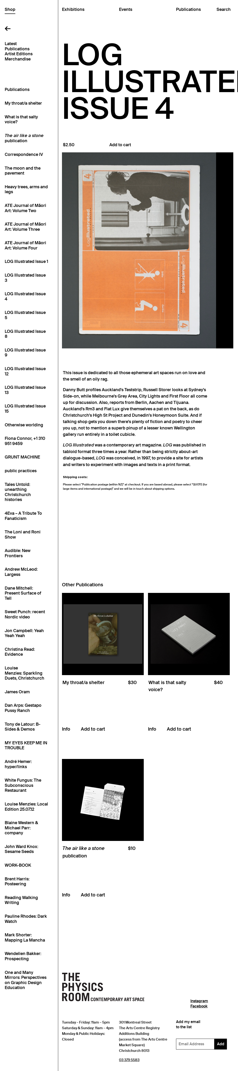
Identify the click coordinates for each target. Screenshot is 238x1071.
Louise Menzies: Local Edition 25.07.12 (26, 807)
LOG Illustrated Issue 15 (25, 409)
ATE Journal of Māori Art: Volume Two (25, 208)
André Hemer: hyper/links (18, 764)
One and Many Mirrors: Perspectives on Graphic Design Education (25, 980)
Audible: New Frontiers (17, 553)
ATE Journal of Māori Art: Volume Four (25, 245)
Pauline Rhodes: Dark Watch (26, 919)
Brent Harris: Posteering (17, 882)
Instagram (199, 1001)
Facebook (199, 1006)
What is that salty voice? (21, 120)
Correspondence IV (24, 154)
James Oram (17, 692)
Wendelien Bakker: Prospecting (23, 956)
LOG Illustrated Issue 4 (25, 296)
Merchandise (18, 59)
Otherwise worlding (24, 425)
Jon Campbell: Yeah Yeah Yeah (24, 633)
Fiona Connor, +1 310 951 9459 (25, 441)
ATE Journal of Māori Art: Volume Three (25, 227)
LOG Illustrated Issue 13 (25, 390)
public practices (21, 470)
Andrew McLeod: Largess (21, 572)
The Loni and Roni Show (23, 535)
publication (24, 139)
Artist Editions (19, 53)
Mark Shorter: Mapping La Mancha (25, 938)
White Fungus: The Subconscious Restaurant (23, 785)
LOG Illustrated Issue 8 (25, 334)
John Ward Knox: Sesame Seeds (21, 849)
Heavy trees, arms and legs (26, 189)
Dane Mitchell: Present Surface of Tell (23, 593)
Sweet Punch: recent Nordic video (25, 614)
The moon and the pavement (23, 171)
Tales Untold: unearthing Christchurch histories (18, 492)
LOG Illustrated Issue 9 (25, 353)
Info (66, 729)
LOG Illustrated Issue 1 (26, 261)
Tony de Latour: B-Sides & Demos (23, 727)
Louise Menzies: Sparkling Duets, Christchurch (24, 673)
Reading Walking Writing (21, 900)
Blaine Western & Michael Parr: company (21, 827)
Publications (17, 49)
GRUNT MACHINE (22, 457)
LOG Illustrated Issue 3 (25, 278)
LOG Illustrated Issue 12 (25, 371)
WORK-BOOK (18, 865)
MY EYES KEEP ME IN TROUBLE (26, 746)
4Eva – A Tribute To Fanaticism (23, 516)
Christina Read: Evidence (20, 652)
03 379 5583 (129, 1060)
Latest (11, 43)
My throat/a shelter (23, 103)
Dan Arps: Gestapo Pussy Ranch (23, 708)
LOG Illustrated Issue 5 (25, 315)
